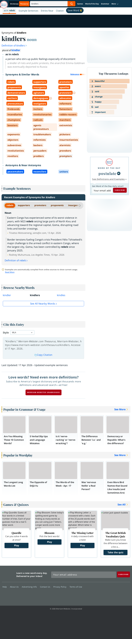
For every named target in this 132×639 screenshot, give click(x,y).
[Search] (52, 3)
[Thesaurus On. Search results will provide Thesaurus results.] (19, 4)
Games (80, 4)
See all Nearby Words (42, 303)
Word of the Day (92, 4)
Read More (9, 272)
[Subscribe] (123, 574)
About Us (15, 586)
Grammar (105, 4)
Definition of (14, 45)
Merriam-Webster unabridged (43, 392)
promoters (40, 205)
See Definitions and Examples (108, 179)
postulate (107, 173)
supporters (24, 205)
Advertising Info (30, 586)
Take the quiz (115, 552)
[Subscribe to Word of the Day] (102, 190)
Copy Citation (43, 354)
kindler (15, 50)
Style (6, 332)
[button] (115, 4)
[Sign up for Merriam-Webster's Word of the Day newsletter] (83, 575)
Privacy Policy (60, 586)
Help (5, 586)
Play (16, 545)
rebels (10, 205)
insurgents (74, 205)
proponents (57, 205)
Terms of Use (76, 586)
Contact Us (46, 586)
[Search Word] (71, 3)
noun (32, 39)
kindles (61, 295)
